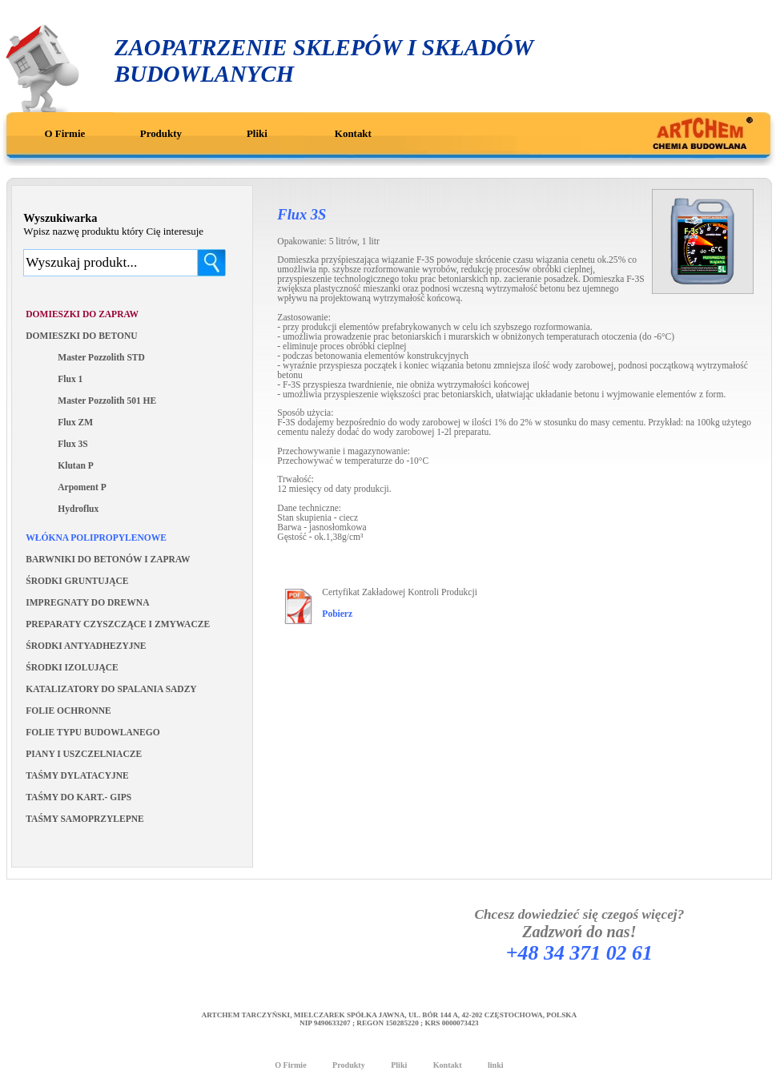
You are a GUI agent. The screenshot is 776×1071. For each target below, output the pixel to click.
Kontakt (353, 133)
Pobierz (337, 613)
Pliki (257, 133)
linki (496, 1065)
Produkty (161, 133)
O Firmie (65, 133)
